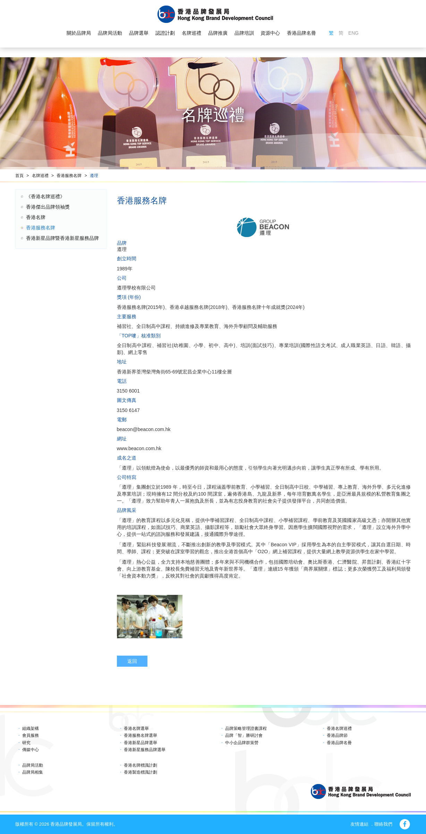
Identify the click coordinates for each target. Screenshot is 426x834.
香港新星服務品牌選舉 (144, 749)
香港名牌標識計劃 (140, 765)
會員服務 (30, 735)
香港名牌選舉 (136, 728)
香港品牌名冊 (301, 33)
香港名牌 (35, 217)
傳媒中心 (30, 749)
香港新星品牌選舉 (140, 742)
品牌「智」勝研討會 (244, 735)
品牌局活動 (110, 33)
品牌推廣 (217, 33)
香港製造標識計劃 (140, 772)
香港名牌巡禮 (339, 728)
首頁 (19, 175)
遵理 (94, 175)
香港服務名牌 (69, 175)
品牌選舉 (138, 33)
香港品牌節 (337, 735)
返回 (132, 661)
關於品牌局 (79, 33)
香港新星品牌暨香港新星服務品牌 (62, 238)
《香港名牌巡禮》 (45, 196)
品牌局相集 (32, 772)
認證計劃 (165, 33)
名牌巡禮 (191, 33)
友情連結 (359, 824)
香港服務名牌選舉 (140, 735)
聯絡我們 (383, 824)
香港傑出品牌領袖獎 (48, 207)
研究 (26, 742)
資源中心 (270, 33)
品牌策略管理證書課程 (246, 728)
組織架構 (30, 728)
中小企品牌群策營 (241, 742)
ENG (353, 33)
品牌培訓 (244, 33)
